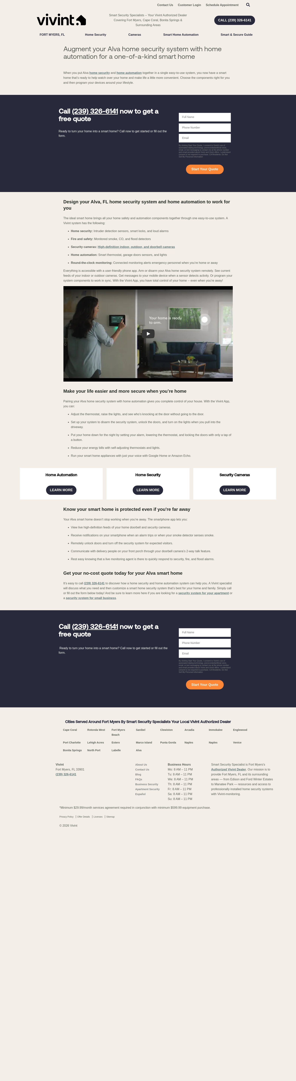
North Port (93, 1003)
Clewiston (166, 982)
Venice (237, 995)
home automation (129, 152)
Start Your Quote (204, 249)
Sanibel (140, 982)
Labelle (116, 1003)
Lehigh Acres (95, 995)
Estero (116, 995)
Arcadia (189, 982)
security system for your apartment (203, 846)
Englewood (240, 982)
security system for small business (91, 851)
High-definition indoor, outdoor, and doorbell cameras (136, 326)
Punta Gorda (168, 995)
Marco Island (144, 995)
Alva (139, 1003)
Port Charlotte (72, 995)
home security (99, 152)
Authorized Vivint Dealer (228, 1022)
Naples (188, 995)
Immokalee (215, 982)
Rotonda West (96, 982)
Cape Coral (70, 982)
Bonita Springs (72, 1003)
